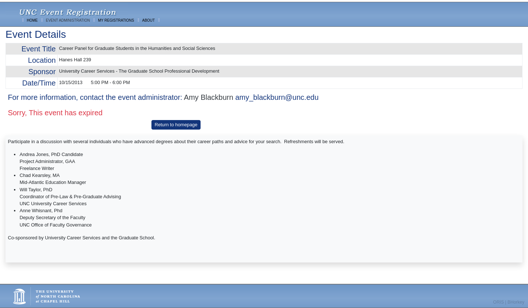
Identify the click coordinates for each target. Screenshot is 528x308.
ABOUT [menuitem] (148, 20)
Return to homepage (176, 124)
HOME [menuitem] (32, 20)
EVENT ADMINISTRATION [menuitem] (68, 20)
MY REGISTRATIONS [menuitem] (116, 20)
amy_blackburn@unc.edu (277, 97)
